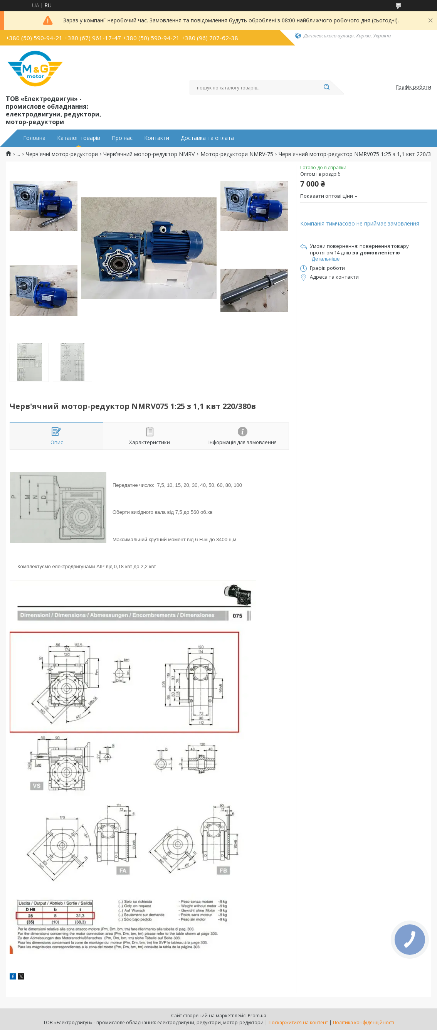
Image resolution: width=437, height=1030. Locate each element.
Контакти (156, 138)
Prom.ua (257, 1015)
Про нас (122, 138)
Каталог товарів (78, 138)
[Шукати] (326, 87)
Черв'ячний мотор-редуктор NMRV (149, 154)
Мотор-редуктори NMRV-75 (236, 154)
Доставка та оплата (207, 138)
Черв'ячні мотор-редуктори (62, 154)
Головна (34, 138)
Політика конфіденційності (363, 1022)
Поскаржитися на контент (298, 1022)
